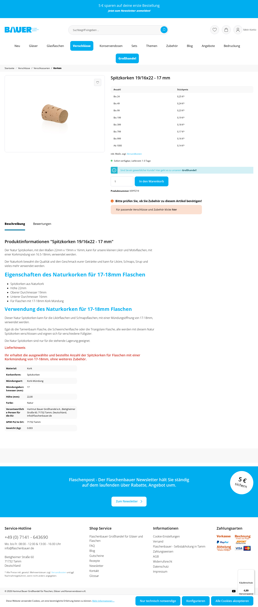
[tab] (15, 225)
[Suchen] (164, 29)
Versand (158, 541)
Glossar (94, 576)
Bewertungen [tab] (42, 224)
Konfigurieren (195, 601)
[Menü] (252, 572)
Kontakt (94, 571)
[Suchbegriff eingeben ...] (118, 30)
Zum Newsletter (127, 501)
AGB (156, 556)
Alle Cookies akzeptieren (232, 601)
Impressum (160, 571)
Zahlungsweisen (163, 551)
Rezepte (94, 561)
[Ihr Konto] (244, 29)
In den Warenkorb (151, 181)
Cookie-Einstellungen (166, 536)
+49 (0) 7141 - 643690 (26, 537)
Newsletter (128, 10)
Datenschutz (161, 566)
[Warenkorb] (226, 29)
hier (174, 209)
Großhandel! (189, 170)
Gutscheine (96, 556)
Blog (92, 551)
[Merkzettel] (214, 29)
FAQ (92, 546)
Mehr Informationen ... (103, 600)
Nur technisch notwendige (158, 601)
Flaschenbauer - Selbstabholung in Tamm (179, 546)
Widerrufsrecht (162, 561)
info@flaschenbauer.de (19, 548)
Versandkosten (134, 153)
